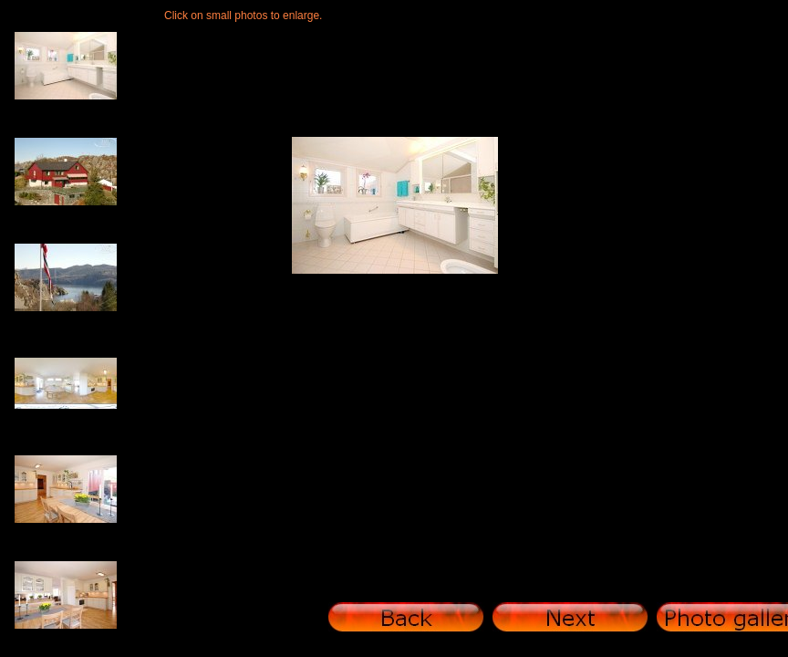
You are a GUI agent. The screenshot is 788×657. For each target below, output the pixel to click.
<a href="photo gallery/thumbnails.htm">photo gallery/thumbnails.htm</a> (73, 328)
